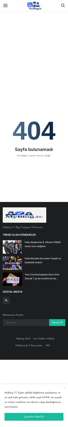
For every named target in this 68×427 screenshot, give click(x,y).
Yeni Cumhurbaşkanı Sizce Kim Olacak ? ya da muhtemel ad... (42, 276)
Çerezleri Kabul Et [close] (34, 416)
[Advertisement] (34, 35)
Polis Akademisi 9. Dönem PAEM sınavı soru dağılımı (43, 244)
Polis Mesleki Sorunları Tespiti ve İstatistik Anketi (43, 260)
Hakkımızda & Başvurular (28, 345)
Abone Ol (57, 322)
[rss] (6, 300)
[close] (64, 388)
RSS (48, 345)
